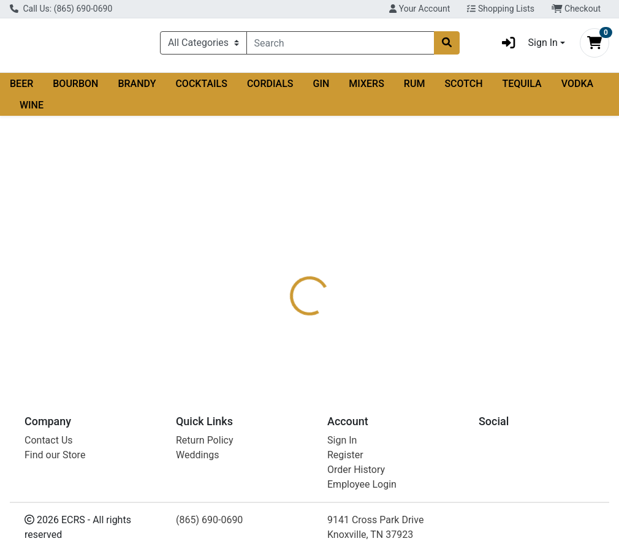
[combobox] (340, 45)
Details (291, 257)
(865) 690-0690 (209, 520)
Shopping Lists (500, 8)
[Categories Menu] (203, 45)
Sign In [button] (526, 45)
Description (347, 257)
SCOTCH (463, 88)
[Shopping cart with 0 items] (594, 45)
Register (345, 455)
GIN (321, 88)
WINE (32, 110)
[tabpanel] (438, 308)
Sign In (342, 440)
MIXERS (366, 88)
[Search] (340, 45)
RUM (414, 88)
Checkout (576, 8)
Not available (524, 190)
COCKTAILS (201, 88)
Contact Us (49, 440)
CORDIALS (270, 88)
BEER (21, 88)
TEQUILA (522, 88)
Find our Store (55, 455)
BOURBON (75, 88)
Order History (356, 469)
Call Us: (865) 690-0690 (61, 8)
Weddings (197, 455)
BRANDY (137, 88)
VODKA (577, 88)
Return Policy (204, 440)
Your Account (419, 8)
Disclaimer (410, 257)
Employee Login (362, 484)
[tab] (291, 256)
